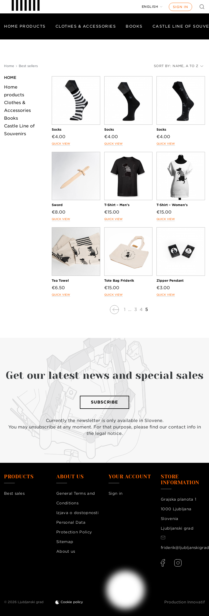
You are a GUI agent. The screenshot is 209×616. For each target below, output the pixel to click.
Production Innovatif (184, 602)
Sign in (180, 7)
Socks (56, 129)
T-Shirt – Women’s (172, 205)
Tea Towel (60, 280)
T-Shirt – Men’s (116, 205)
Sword (57, 205)
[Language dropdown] (152, 6)
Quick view (61, 143)
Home (10, 77)
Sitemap (64, 542)
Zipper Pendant (170, 280)
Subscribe (104, 402)
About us (65, 551)
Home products (25, 26)
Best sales (14, 493)
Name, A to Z (188, 66)
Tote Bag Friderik (119, 280)
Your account (130, 477)
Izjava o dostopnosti (77, 513)
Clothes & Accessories (85, 26)
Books (134, 26)
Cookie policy (72, 602)
